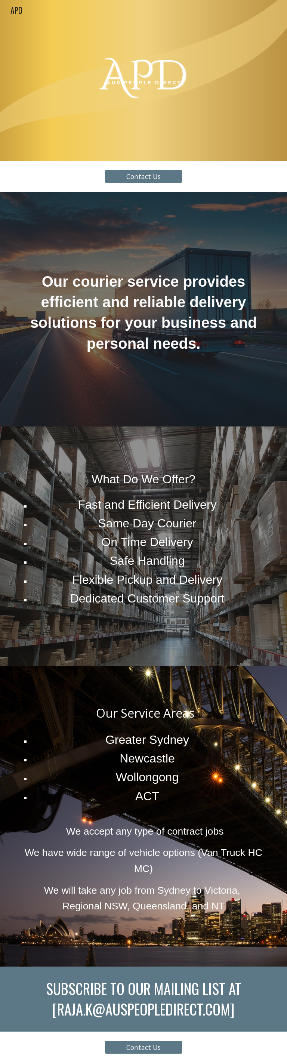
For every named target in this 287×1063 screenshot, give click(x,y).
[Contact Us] (143, 176)
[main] (143, 309)
